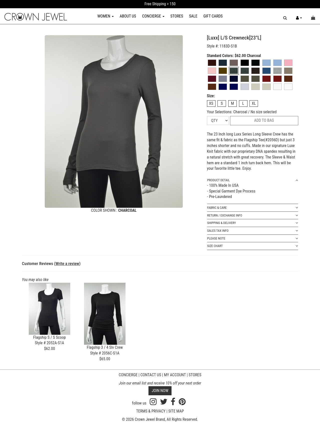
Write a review (67, 263)
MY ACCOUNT (175, 374)
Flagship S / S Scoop (49, 337)
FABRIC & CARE (252, 208)
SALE (193, 16)
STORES (176, 16)
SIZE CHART (252, 246)
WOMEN (105, 16)
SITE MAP (176, 411)
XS (211, 103)
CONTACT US (150, 374)
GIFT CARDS (212, 16)
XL (254, 103)
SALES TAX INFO (252, 230)
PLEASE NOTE (252, 238)
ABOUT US (128, 16)
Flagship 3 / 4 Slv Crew (105, 347)
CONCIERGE (153, 16)
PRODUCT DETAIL (252, 180)
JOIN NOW (160, 390)
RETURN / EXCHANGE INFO (252, 215)
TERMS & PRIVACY (151, 411)
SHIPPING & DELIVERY (252, 223)
